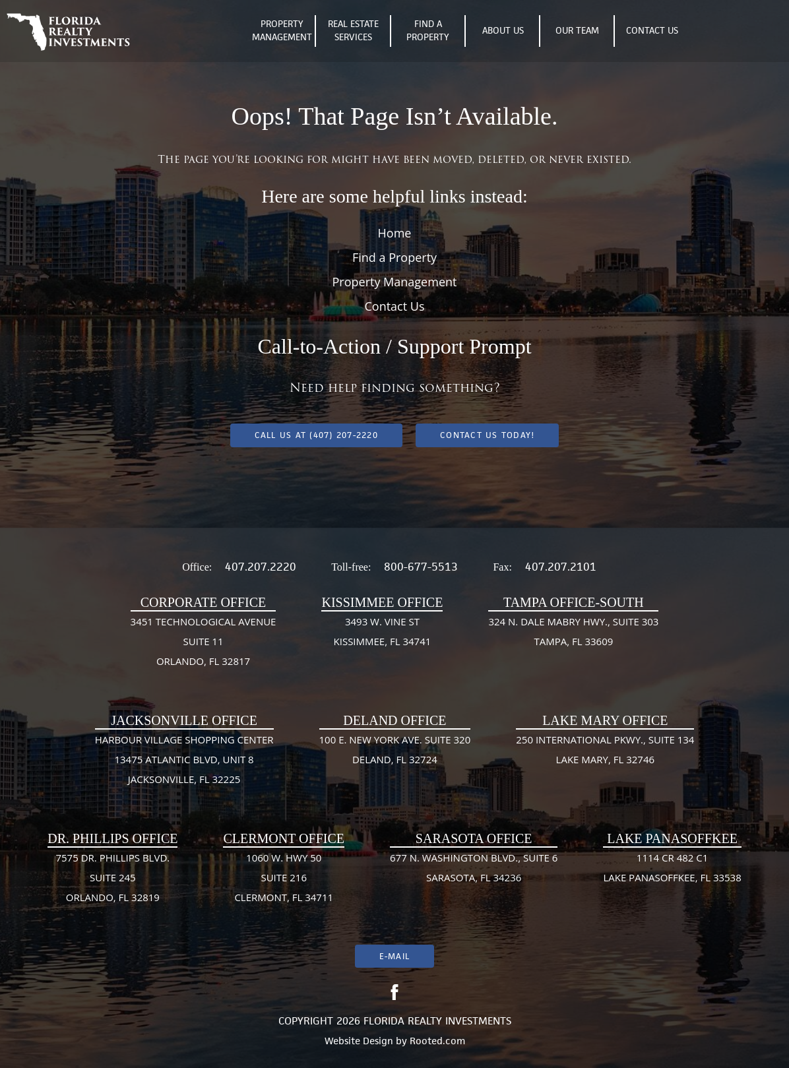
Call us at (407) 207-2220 (316, 435)
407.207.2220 (260, 566)
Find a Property (394, 257)
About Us (501, 31)
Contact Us (651, 31)
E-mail (394, 956)
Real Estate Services (352, 31)
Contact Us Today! (487, 435)
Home (395, 233)
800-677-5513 (421, 566)
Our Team (576, 31)
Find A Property (427, 31)
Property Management (281, 31)
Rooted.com (437, 1040)
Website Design (359, 1040)
